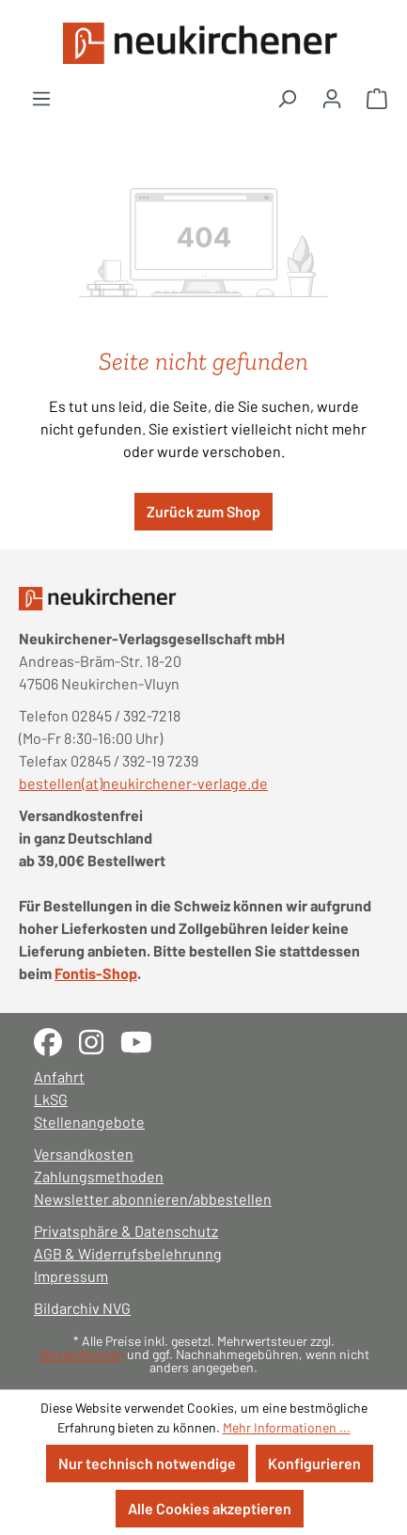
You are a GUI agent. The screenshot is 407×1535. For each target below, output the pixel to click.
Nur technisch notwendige (147, 1463)
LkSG (51, 1099)
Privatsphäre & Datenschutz (126, 1231)
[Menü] (41, 98)
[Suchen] (286, 98)
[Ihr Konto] (331, 98)
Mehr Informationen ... (287, 1427)
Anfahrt (59, 1076)
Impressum (71, 1276)
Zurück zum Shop (203, 511)
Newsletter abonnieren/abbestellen (153, 1199)
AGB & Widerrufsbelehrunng (128, 1253)
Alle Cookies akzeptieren (209, 1508)
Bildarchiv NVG (82, 1308)
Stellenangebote (89, 1122)
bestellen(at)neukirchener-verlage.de (143, 783)
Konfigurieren (314, 1463)
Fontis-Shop (96, 973)
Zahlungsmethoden (99, 1176)
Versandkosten (83, 1154)
